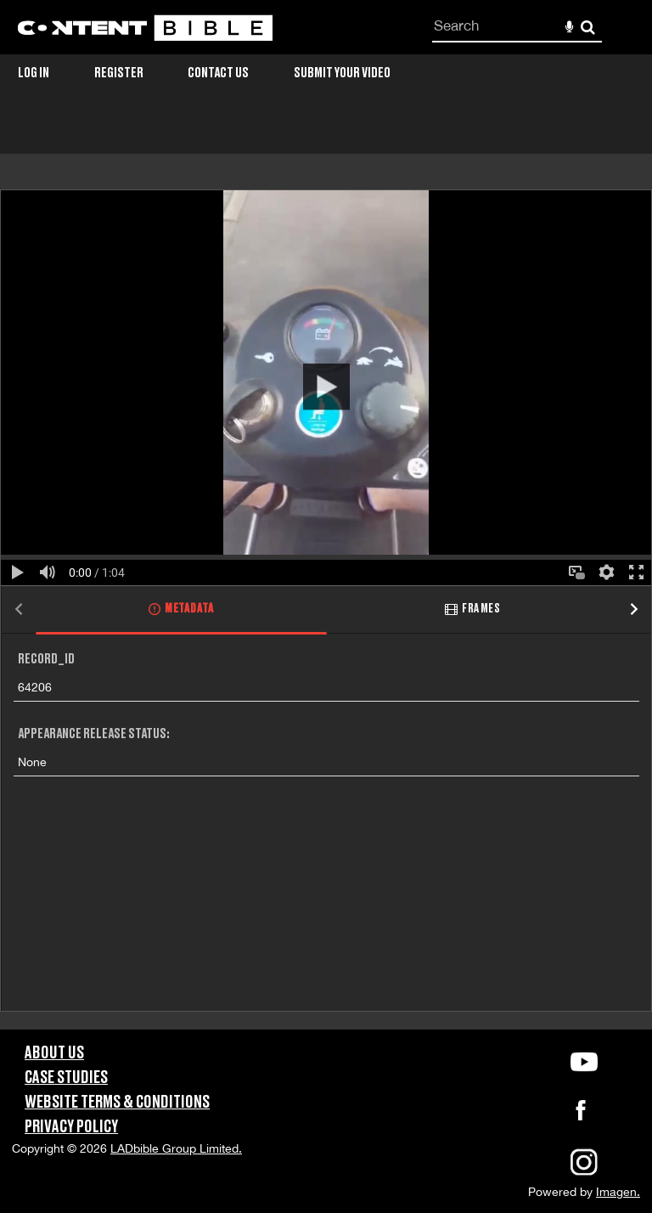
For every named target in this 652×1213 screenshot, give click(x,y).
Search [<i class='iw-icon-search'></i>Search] (588, 27)
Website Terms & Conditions (117, 1102)
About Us (54, 1053)
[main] (326, 574)
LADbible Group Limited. (176, 1148)
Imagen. (618, 1192)
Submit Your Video (342, 73)
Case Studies (66, 1077)
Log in (33, 73)
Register (118, 73)
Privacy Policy (71, 1127)
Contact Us (218, 73)
